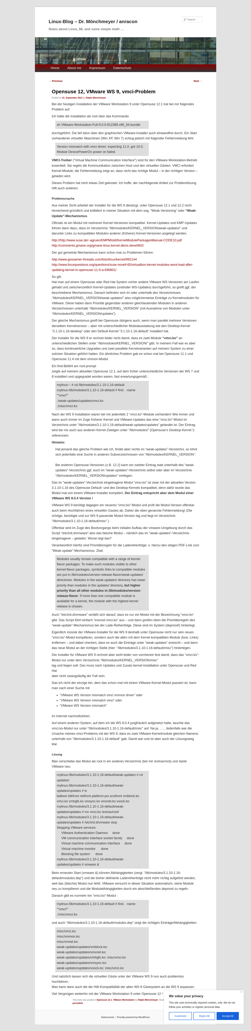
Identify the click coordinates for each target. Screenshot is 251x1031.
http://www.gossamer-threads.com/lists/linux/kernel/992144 (94, 259)
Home (55, 68)
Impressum (97, 68)
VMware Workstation (123, 1000)
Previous (56, 81)
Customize (180, 1016)
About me (74, 68)
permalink (77, 1003)
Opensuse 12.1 (104, 1000)
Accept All (227, 1016)
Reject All (204, 1016)
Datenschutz (122, 68)
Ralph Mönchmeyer (96, 98)
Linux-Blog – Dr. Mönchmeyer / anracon (93, 21)
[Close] (241, 992)
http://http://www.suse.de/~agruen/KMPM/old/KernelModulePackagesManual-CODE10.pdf (117, 240)
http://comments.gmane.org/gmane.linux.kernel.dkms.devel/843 (97, 245)
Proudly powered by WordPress (133, 1017)
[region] (204, 1007)
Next (198, 81)
